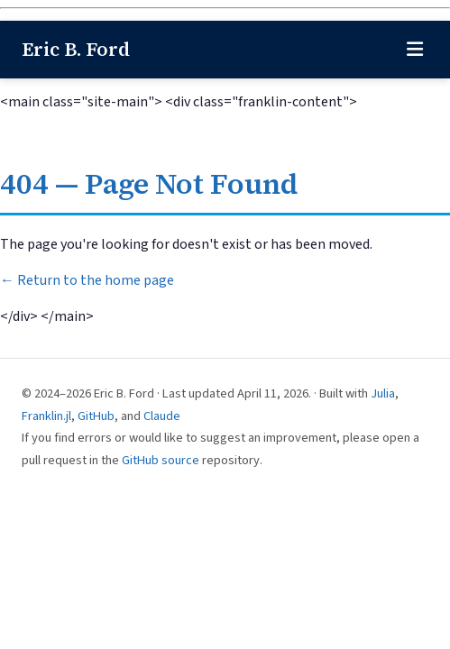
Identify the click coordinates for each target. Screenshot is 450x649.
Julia (383, 393)
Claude (161, 416)
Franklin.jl (46, 416)
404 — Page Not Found (149, 184)
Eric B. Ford (76, 49)
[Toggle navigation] (414, 49)
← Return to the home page (87, 280)
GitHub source (160, 460)
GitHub (96, 416)
